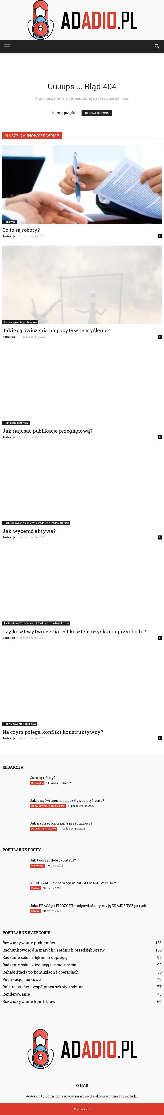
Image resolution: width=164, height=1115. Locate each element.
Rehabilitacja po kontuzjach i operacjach (40, 972)
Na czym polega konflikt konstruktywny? (52, 732)
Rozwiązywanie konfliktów (20, 723)
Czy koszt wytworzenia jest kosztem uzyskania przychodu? (74, 631)
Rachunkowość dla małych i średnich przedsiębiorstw (36, 523)
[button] (157, 46)
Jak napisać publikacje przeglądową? (47, 430)
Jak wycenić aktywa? (29, 531)
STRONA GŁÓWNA (97, 113)
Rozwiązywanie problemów (20, 322)
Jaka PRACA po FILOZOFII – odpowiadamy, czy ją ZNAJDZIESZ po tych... (89, 905)
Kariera (35, 888)
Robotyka (9, 221)
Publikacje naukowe (16, 422)
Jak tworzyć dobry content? (53, 860)
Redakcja (9, 236)
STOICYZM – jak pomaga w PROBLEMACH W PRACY (73, 883)
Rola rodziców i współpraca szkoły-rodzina (42, 986)
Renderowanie (16, 994)
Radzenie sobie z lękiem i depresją (34, 957)
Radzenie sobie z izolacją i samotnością (39, 964)
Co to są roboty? (21, 230)
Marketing (37, 865)
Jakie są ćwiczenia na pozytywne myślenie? (56, 330)
